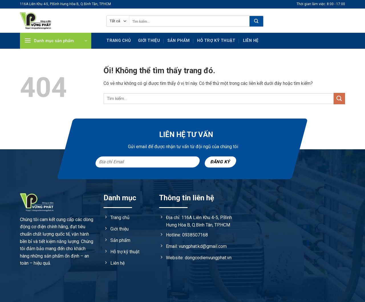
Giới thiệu (149, 40)
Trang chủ (118, 40)
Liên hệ (251, 40)
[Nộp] (256, 21)
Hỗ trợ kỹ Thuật (216, 40)
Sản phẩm (178, 40)
